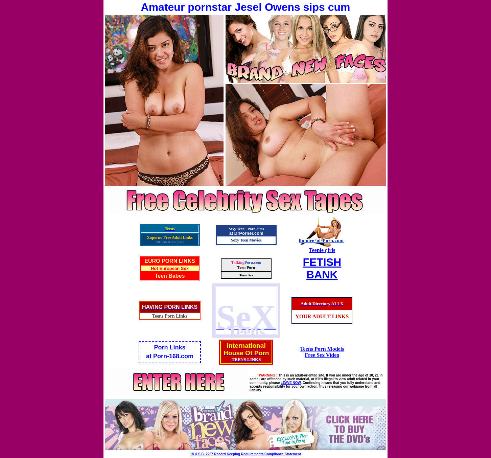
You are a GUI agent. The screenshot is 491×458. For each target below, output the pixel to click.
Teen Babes (170, 276)
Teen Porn (246, 267)
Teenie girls (322, 250)
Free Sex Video (322, 355)
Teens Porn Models (322, 349)
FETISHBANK (322, 268)
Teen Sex (246, 275)
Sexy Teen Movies (246, 240)
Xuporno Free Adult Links (170, 237)
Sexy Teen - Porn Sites (246, 229)
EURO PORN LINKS (169, 261)
